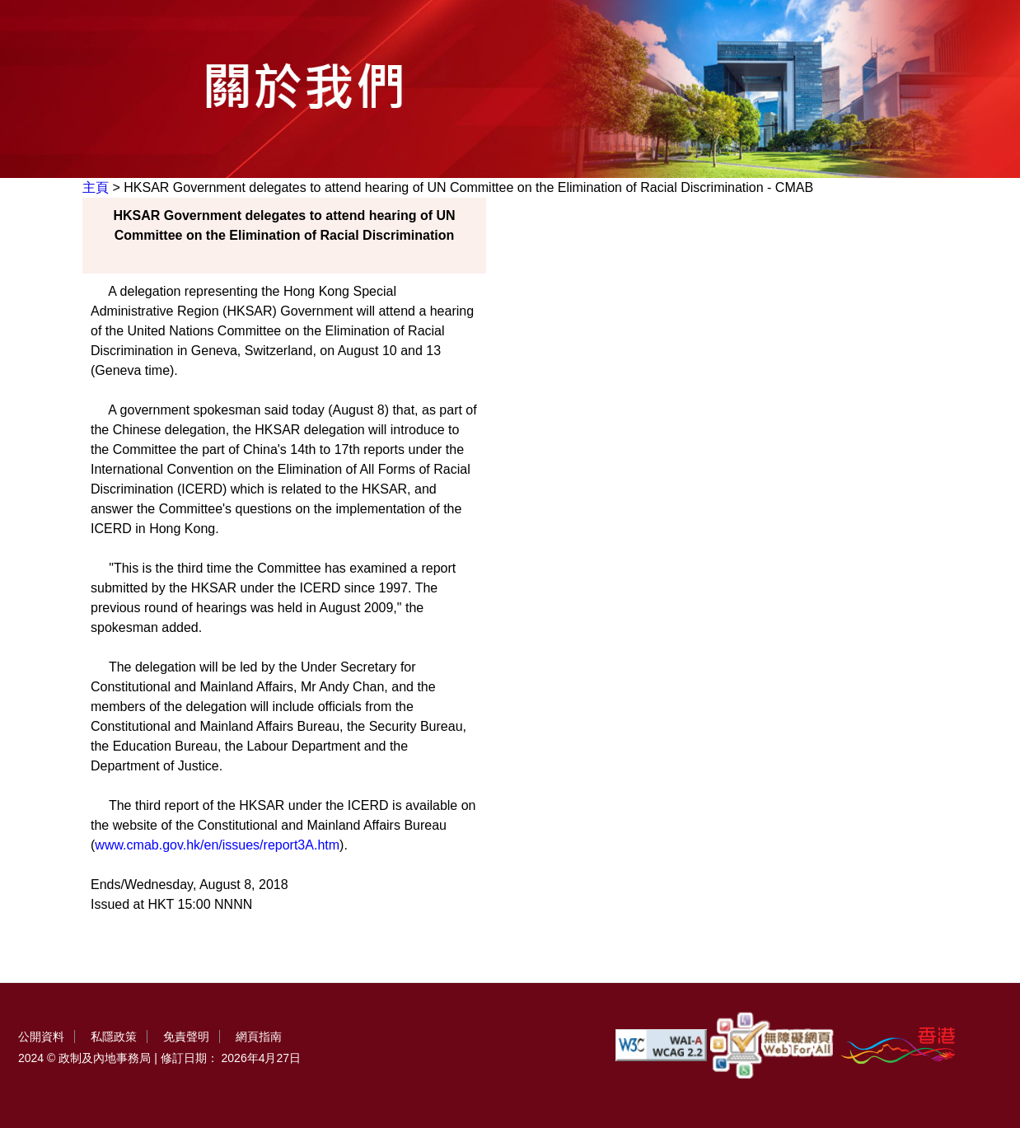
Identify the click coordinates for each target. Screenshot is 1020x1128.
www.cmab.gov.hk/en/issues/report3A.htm (217, 845)
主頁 (95, 187)
